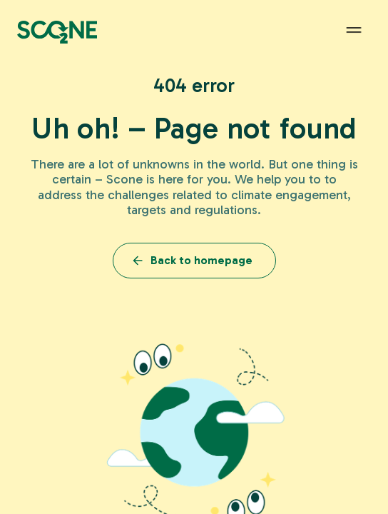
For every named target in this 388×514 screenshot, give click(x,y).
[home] (57, 30)
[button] (354, 31)
